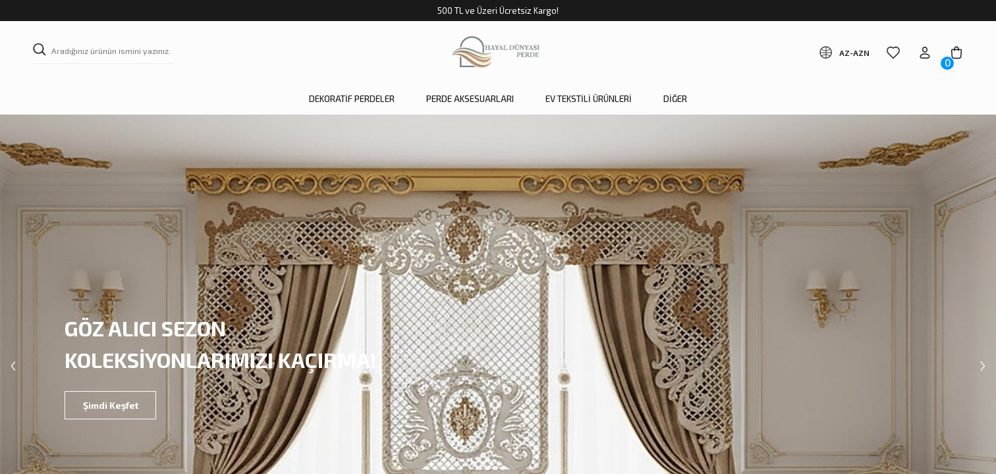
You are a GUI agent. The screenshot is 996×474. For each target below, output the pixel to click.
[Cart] (956, 53)
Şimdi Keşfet (117, 405)
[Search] (103, 52)
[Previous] (13, 366)
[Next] (983, 366)
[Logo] (498, 53)
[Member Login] (925, 53)
